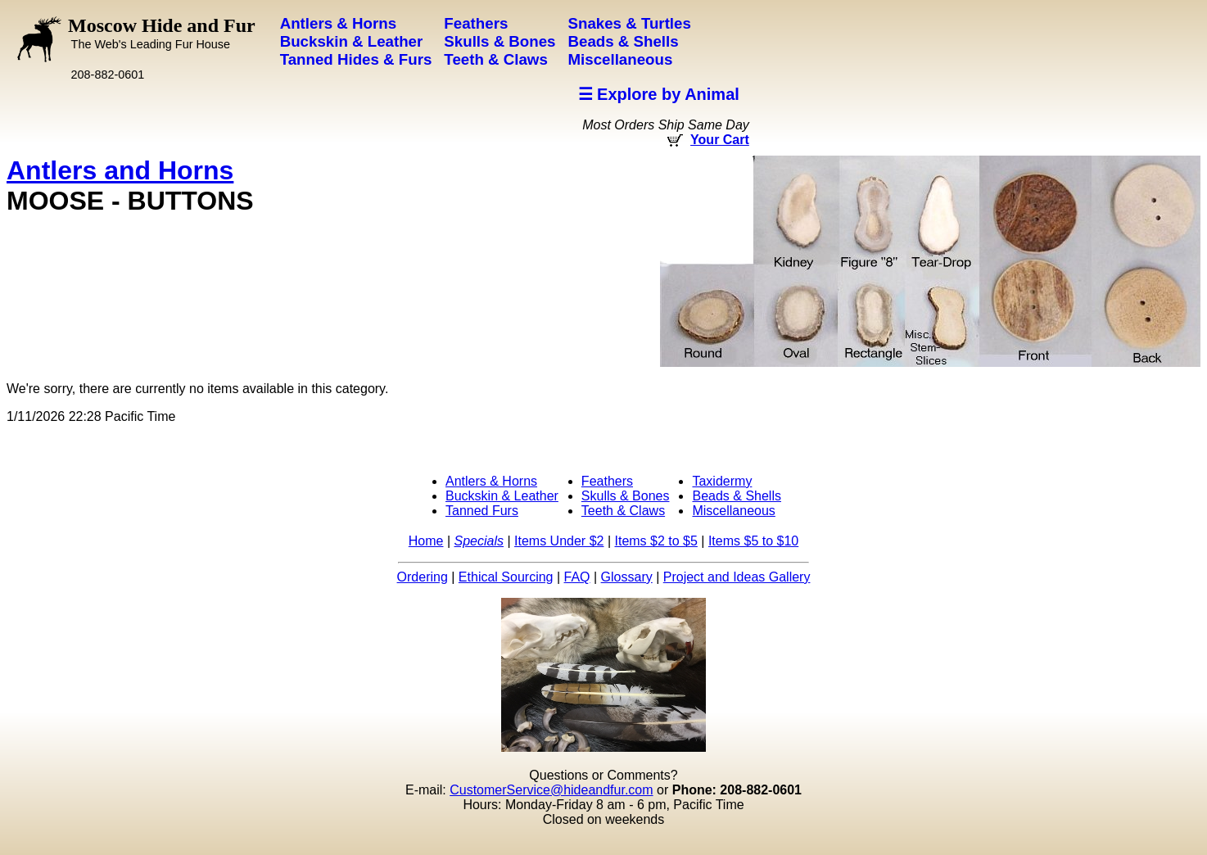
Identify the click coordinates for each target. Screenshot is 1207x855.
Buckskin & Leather (501, 496)
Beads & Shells (736, 496)
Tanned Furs (481, 511)
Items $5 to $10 (753, 541)
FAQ (577, 577)
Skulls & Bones (625, 496)
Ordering (422, 577)
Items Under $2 (559, 541)
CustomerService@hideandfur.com (551, 790)
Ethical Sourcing (506, 577)
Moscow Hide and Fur (161, 33)
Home (426, 541)
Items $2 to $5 (655, 541)
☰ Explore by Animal (658, 94)
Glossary (627, 577)
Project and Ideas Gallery (737, 577)
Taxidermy (722, 481)
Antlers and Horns (120, 170)
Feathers (607, 481)
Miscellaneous (733, 511)
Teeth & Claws (623, 511)
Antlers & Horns (491, 481)
